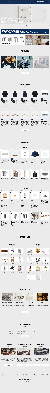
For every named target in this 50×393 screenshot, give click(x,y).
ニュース (21, 10)
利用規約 (3, 384)
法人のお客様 (29, 10)
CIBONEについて (34, 10)
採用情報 (40, 10)
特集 (17, 10)
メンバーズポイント (15, 384)
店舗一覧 (8, 375)
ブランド (14, 10)
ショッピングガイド (25, 384)
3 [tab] (26, 32)
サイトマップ (35, 384)
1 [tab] (23, 32)
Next (45, 21)
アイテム (9, 10)
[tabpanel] (25, 21)
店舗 (24, 10)
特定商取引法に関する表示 (45, 384)
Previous (5, 21)
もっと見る (25, 80)
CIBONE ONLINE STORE (25, 7)
